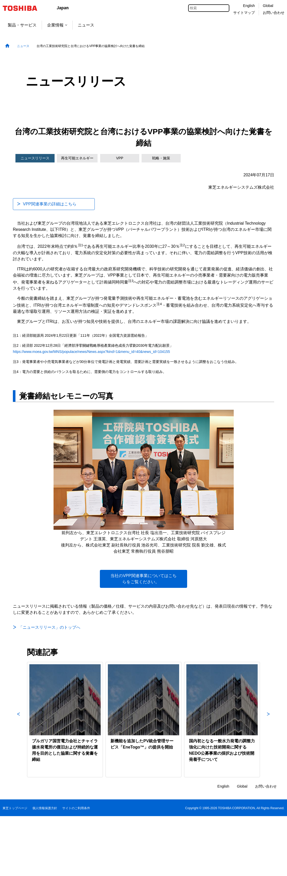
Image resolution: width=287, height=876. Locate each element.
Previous (18, 720)
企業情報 (57, 25)
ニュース (86, 25)
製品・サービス (22, 25)
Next (268, 720)
